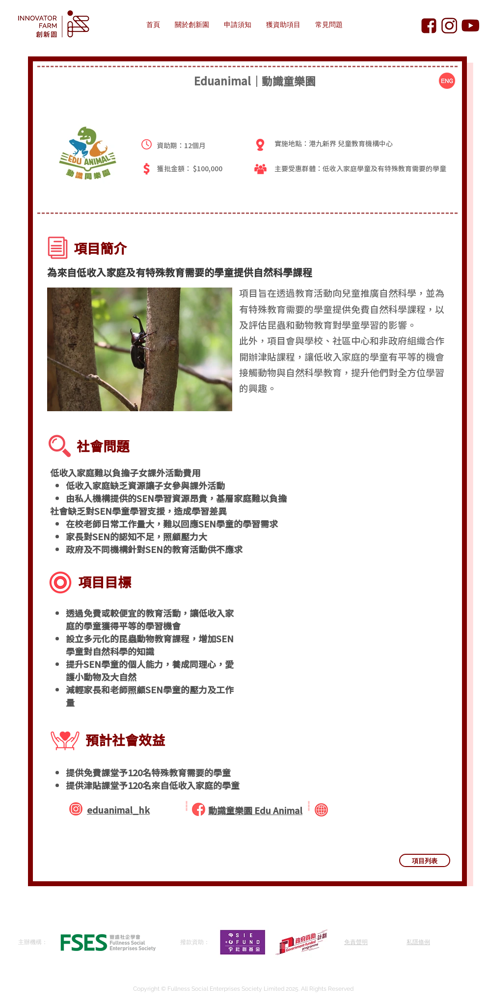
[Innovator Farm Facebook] (428, 25)
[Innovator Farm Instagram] (449, 25)
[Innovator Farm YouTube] (470, 25)
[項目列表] (424, 860)
